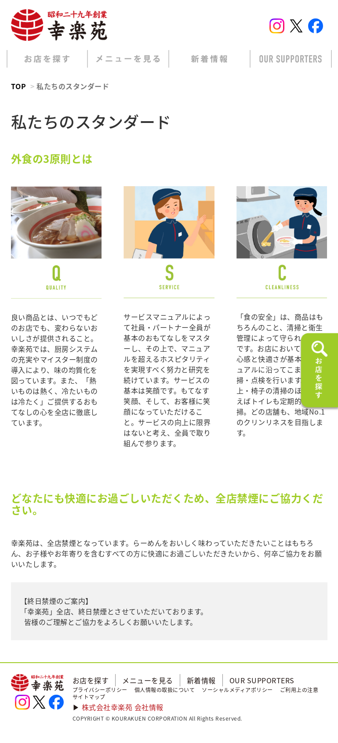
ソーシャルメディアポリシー (237, 690)
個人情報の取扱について (164, 690)
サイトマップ (89, 697)
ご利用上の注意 (299, 690)
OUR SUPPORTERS (261, 680)
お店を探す (91, 680)
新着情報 (201, 680)
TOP (18, 86)
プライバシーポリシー (100, 690)
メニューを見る (147, 680)
